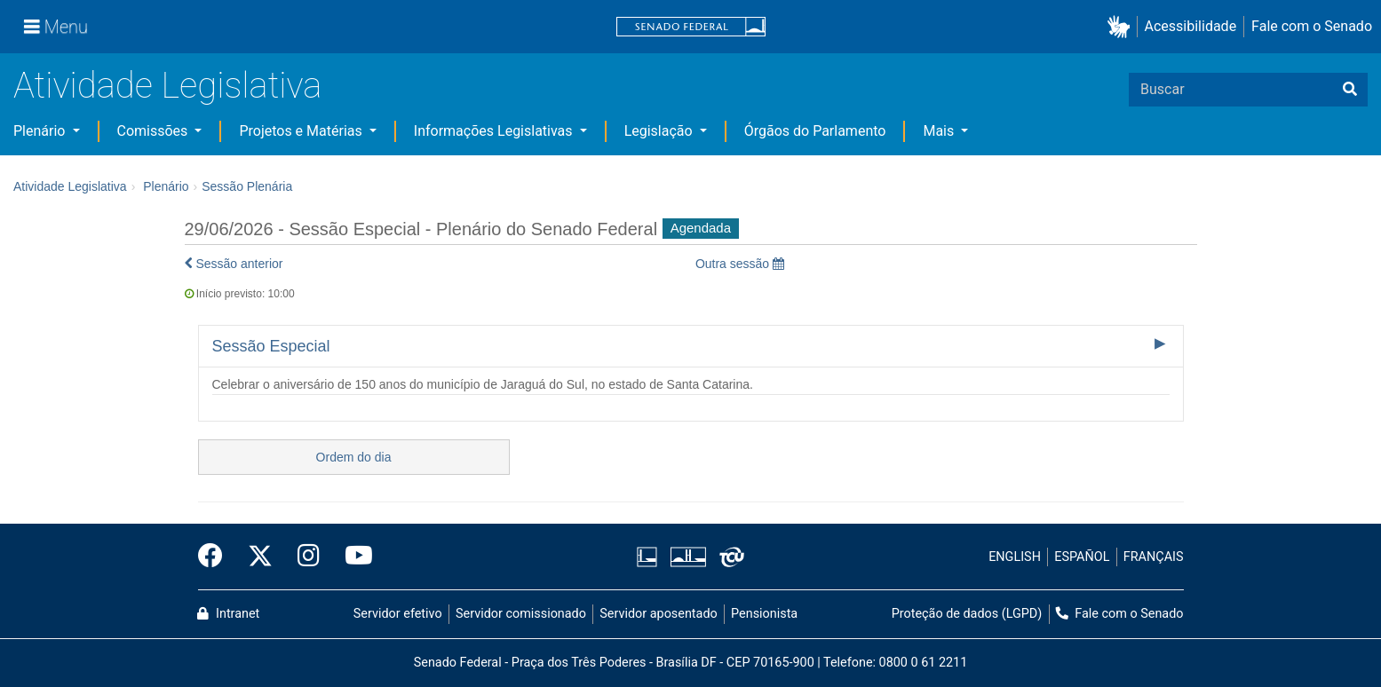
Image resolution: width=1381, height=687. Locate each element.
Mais (940, 130)
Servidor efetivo (397, 613)
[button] (1122, 27)
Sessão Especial (271, 346)
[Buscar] (1350, 90)
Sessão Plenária (247, 186)
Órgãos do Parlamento (815, 130)
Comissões (154, 130)
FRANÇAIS (1153, 557)
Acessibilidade (1191, 26)
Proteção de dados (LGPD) (967, 613)
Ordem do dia (354, 457)
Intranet (228, 613)
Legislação (660, 130)
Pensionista (764, 613)
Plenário (40, 130)
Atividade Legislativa (167, 86)
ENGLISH (1014, 557)
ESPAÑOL (1081, 557)
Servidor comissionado (521, 613)
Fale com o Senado (1311, 26)
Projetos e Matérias (302, 130)
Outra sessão (739, 264)
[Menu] (56, 26)
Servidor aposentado (658, 613)
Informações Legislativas (495, 130)
